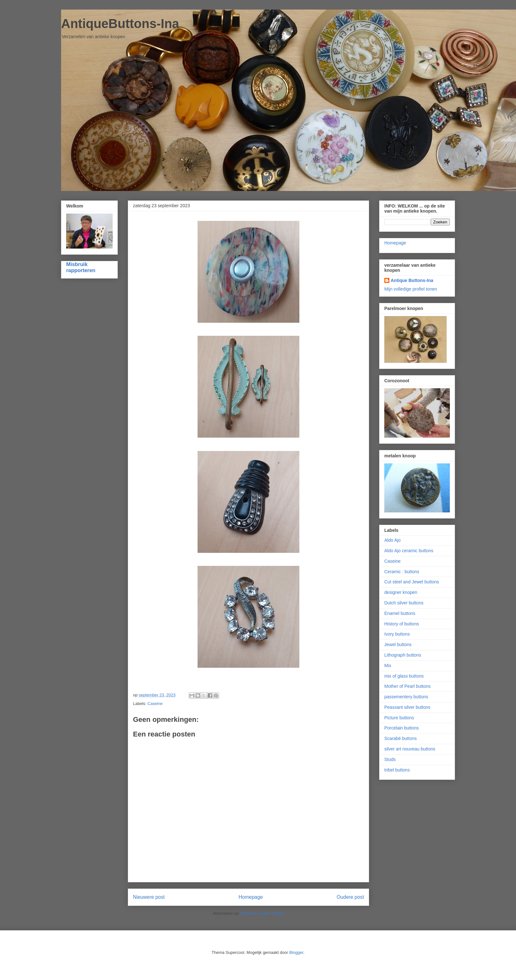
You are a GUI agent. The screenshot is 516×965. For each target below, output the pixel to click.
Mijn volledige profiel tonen (410, 289)
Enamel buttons (399, 613)
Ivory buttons (397, 634)
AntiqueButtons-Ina (120, 24)
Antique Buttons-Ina (412, 280)
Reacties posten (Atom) (262, 913)
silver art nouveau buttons (409, 748)
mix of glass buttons (404, 676)
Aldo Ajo (392, 540)
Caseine (155, 703)
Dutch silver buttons (403, 602)
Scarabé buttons (400, 738)
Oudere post (350, 897)
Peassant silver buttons (407, 707)
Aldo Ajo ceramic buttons (408, 550)
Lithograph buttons (402, 655)
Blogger (296, 952)
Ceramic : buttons (401, 571)
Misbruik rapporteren (80, 267)
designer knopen (400, 592)
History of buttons (401, 623)
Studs (390, 759)
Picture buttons (399, 717)
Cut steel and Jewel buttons (411, 581)
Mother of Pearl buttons (407, 686)
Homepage (251, 897)
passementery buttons (406, 696)
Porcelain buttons (401, 727)
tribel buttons (397, 769)
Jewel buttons (398, 644)
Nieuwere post (149, 897)
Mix (387, 665)
